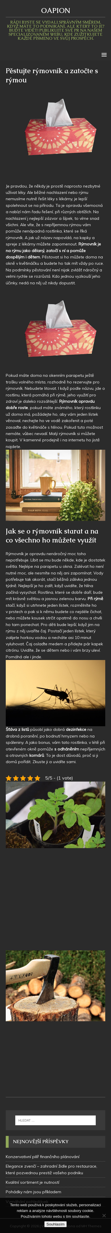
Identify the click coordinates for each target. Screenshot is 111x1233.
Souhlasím (56, 1224)
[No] (104, 1215)
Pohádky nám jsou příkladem (33, 1191)
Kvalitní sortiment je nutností (32, 1182)
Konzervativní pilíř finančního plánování (42, 1156)
